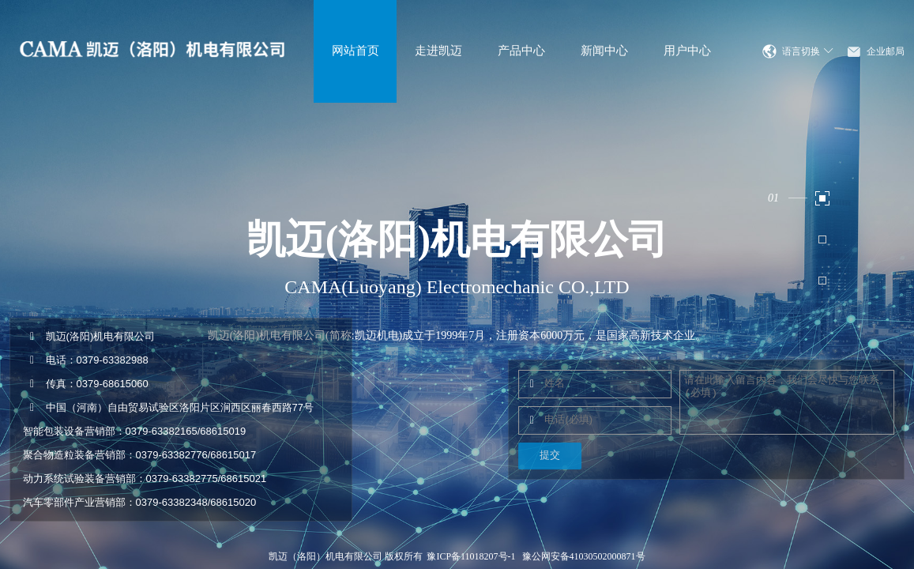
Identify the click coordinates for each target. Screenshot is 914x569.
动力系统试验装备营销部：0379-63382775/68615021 (145, 478)
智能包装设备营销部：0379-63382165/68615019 (134, 431)
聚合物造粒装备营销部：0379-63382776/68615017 (140, 455)
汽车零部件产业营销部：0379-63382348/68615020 (140, 502)
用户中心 (687, 50)
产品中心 (521, 50)
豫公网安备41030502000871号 (583, 556)
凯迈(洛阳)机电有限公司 (89, 336)
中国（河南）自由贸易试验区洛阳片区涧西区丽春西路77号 (168, 407)
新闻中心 (604, 50)
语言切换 (807, 51)
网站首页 (355, 50)
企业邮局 (886, 51)
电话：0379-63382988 (86, 360)
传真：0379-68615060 (86, 384)
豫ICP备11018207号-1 (471, 556)
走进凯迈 (438, 50)
